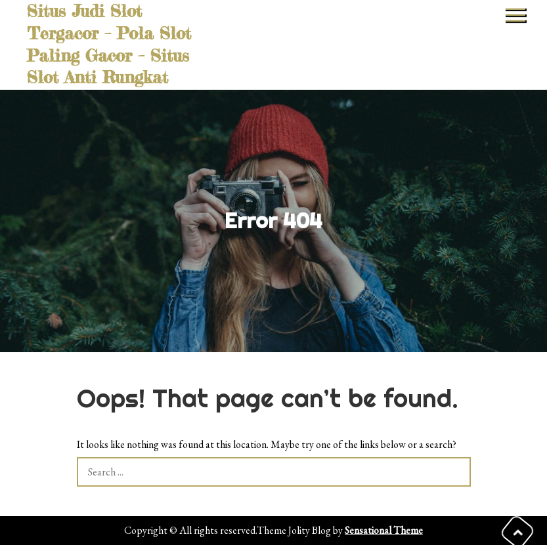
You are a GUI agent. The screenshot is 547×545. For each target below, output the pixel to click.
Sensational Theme (384, 530)
